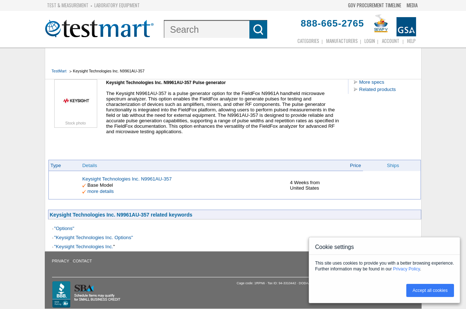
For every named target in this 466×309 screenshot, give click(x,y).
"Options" (64, 228)
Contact (82, 261)
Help (411, 40)
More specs (371, 82)
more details (100, 191)
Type (56, 165)
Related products (377, 89)
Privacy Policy (406, 269)
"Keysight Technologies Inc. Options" (93, 237)
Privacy (60, 261)
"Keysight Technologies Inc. (83, 246)
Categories (308, 40)
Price (355, 165)
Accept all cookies (429, 290)
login (369, 40)
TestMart (59, 71)
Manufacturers (342, 40)
